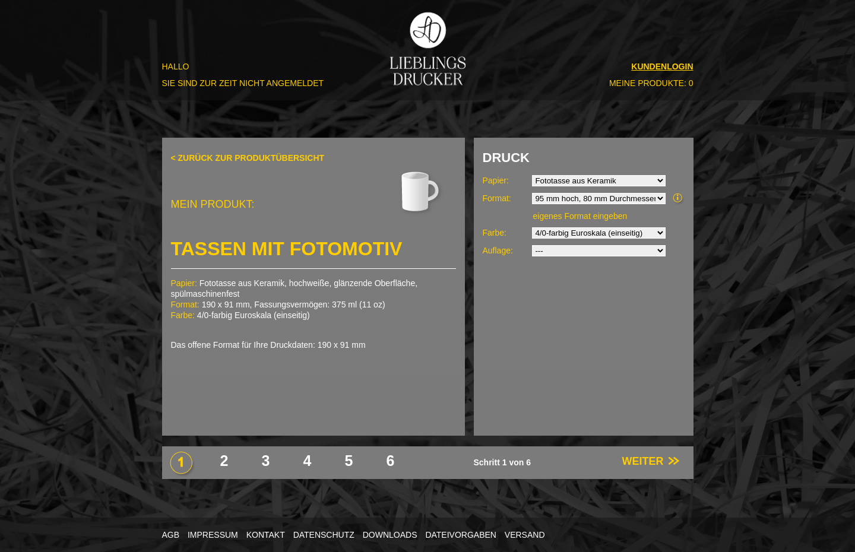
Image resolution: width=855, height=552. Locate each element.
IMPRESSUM (213, 535)
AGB (171, 535)
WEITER (651, 461)
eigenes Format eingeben (580, 216)
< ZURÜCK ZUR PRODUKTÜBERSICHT (248, 158)
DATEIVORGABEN (460, 535)
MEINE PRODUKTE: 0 (651, 83)
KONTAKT (265, 535)
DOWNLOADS (390, 535)
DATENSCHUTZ (323, 535)
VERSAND (525, 535)
